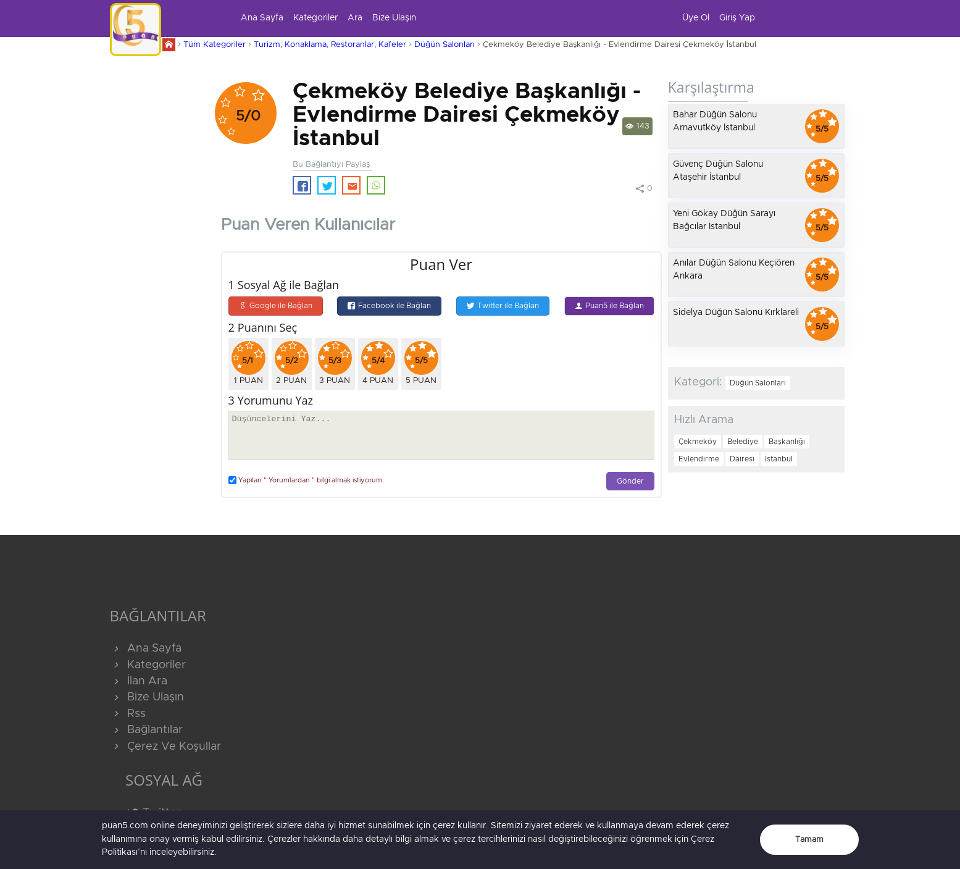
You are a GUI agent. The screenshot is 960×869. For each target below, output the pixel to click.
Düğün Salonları (444, 45)
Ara (355, 18)
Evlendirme (698, 459)
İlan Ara (138, 681)
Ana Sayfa (262, 18)
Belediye (742, 441)
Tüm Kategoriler (214, 45)
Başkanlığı (787, 441)
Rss (128, 714)
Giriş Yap (737, 18)
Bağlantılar (146, 730)
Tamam (809, 840)
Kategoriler (315, 18)
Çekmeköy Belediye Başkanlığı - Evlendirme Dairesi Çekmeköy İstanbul (619, 45)
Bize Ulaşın (394, 18)
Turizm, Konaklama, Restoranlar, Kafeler (330, 45)
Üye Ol (695, 18)
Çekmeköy (697, 441)
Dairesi (742, 459)
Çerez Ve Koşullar (165, 746)
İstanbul (779, 459)
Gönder (630, 481)
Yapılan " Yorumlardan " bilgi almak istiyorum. (306, 480)
